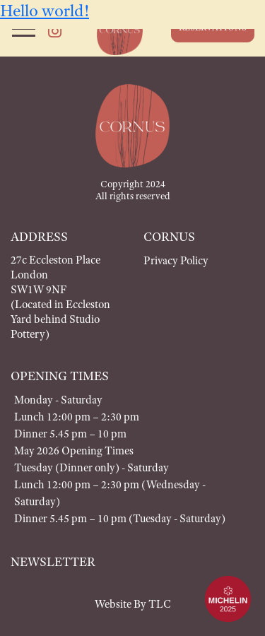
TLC (159, 604)
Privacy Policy (175, 260)
